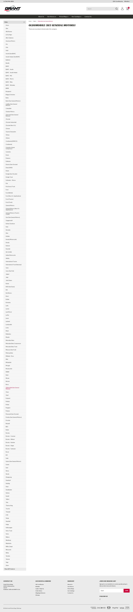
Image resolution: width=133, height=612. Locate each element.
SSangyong (9, 477)
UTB (7, 515)
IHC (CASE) (9, 252)
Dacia (7, 155)
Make (6, 22)
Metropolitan (9, 353)
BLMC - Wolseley (10, 85)
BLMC (7, 66)
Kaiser (7, 283)
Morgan (8, 365)
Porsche (8, 420)
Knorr (7, 296)
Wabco (8, 537)
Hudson (8, 245)
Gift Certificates (118, 1)
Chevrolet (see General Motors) (12, 115)
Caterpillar (8, 108)
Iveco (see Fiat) (10, 271)
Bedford (8, 60)
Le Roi (7, 315)
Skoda (7, 474)
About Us (41, 16)
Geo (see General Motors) (13, 217)
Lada (7, 305)
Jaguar (7, 274)
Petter (7, 404)
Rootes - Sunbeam (11, 448)
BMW (7, 88)
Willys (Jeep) (9, 546)
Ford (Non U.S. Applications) (13, 196)
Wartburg (8, 540)
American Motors (10, 41)
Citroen (8, 128)
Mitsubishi (8, 362)
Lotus (7, 327)
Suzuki (7, 496)
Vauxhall (8, 521)
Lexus (7, 318)
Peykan (8, 411)
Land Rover (9, 312)
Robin (7, 430)
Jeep (7, 277)
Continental (9, 144)
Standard (8, 480)
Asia (7, 47)
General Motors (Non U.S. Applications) (12, 209)
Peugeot (8, 407)
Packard (8, 398)
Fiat (7, 183)
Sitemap (37, 595)
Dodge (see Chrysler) (11, 174)
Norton (8, 381)
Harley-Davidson (10, 223)
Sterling (8, 483)
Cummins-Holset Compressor (10, 148)
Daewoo (8, 158)
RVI (7, 455)
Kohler (7, 299)
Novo (7, 384)
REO (7, 426)
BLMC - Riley (9, 82)
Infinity (7, 258)
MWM (7, 372)
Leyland (8, 321)
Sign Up (42, 588)
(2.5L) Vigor (9, 34)
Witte (7, 553)
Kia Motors (9, 293)
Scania (7, 464)
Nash (7, 375)
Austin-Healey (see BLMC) (13, 57)
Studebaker (9, 489)
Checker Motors (10, 111)
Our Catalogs (76, 16)
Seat (7, 467)
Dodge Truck (9, 177)
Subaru (8, 493)
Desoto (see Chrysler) (12, 164)
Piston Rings (63, 16)
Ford (7, 189)
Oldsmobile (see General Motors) (12, 388)
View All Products (10, 569)
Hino (7, 233)
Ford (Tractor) (9, 199)
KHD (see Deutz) (10, 286)
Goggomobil (9, 220)
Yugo (7, 562)
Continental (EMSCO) (11, 141)
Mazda (7, 337)
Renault (8, 423)
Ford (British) (9, 193)
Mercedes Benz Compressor (13, 343)
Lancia (7, 309)
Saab (7, 458)
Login (36, 588)
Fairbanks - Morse (11, 180)
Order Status (38, 591)
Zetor (7, 565)
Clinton (8, 138)
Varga (7, 518)
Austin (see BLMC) (11, 53)
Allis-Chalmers (9, 38)
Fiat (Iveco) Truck (10, 186)
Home (30, 21)
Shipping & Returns (40, 593)
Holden (8, 236)
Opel (7, 395)
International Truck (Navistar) (14, 264)
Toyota (8, 508)
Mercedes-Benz (10, 340)
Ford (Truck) (9, 202)
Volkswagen (9, 527)
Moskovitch (9, 368)
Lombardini (9, 324)
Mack (7, 331)
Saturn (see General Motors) (13, 461)
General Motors (10, 205)
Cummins (8, 152)
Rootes (8, 433)
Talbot (7, 499)
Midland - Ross (10, 356)
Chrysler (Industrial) (11, 122)
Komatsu (8, 302)
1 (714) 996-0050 (8, 1)
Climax (7, 135)
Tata (7, 502)
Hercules (8, 230)
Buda (7, 98)
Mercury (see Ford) (11, 350)
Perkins (8, 401)
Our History (51, 16)
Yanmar (8, 559)
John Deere (9, 280)
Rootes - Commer (10, 436)
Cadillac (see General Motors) (11, 104)
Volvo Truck (9, 530)
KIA (7, 290)
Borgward (8, 91)
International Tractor (11, 261)
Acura (7, 25)
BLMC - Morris (10, 79)
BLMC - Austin (9, 69)
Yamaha (8, 556)
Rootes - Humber (10, 442)
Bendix (7, 63)
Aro (7, 44)
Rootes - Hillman (10, 439)
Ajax (7, 28)
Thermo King (9, 505)
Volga (7, 524)
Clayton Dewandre (11, 131)
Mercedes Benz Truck (11, 346)
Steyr (7, 486)
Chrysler (8, 119)
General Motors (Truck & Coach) (12, 213)
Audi (7, 50)
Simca (7, 471)
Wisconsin (8, 549)
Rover (7, 452)
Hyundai (8, 249)
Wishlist (126, 1)
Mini (7, 359)
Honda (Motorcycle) (11, 239)
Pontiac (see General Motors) (14, 417)
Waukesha (8, 543)
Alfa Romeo (9, 31)
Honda (7, 242)
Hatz (7, 227)
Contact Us (88, 16)
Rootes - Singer (10, 445)
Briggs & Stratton (10, 94)
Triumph (8, 512)
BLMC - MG (9, 75)
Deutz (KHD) (9, 167)
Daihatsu (8, 161)
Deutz (7, 171)
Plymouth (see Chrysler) (12, 414)
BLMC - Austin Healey (11, 72)
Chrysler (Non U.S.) (11, 125)
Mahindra (8, 334)
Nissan (7, 378)
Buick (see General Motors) (13, 101)
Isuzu (7, 268)
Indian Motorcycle (11, 255)
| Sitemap (19, 608)
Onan (7, 392)
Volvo (7, 534)
